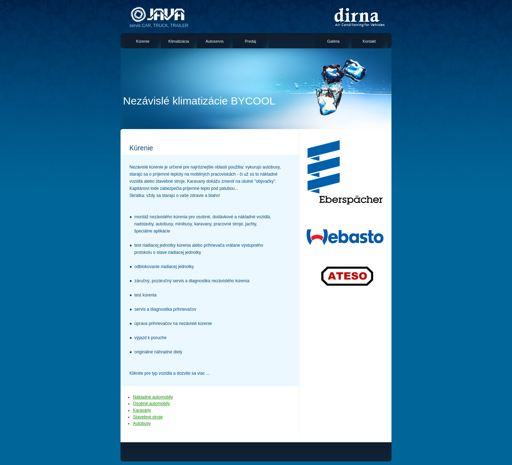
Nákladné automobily (153, 397)
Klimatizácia (179, 41)
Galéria (333, 41)
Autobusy (142, 423)
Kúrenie (142, 41)
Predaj (250, 41)
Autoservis (215, 41)
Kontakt (369, 41)
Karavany (142, 410)
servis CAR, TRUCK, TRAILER (158, 25)
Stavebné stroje (148, 417)
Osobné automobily (151, 403)
